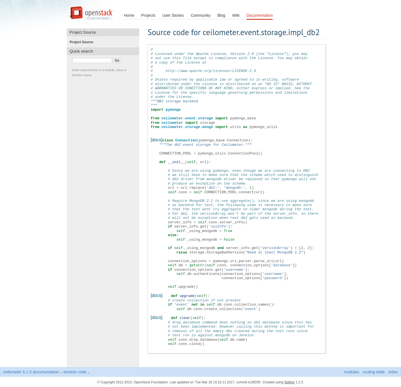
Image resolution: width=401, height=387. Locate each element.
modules (351, 371)
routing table (374, 371)
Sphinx (289, 381)
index (393, 371)
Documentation (259, 15)
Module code (74, 371)
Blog (221, 15)
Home (129, 15)
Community (201, 15)
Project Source (83, 42)
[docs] (156, 139)
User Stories (173, 15)
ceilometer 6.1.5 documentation (31, 371)
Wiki (235, 15)
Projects (148, 15)
